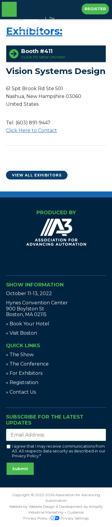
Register (95, 8)
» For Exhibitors (24, 373)
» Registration (22, 382)
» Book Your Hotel (27, 324)
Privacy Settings (69, 518)
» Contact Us (21, 392)
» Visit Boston (21, 333)
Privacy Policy (25, 455)
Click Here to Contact (31, 130)
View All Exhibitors (37, 175)
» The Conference (27, 364)
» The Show (20, 354)
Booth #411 (62, 53)
